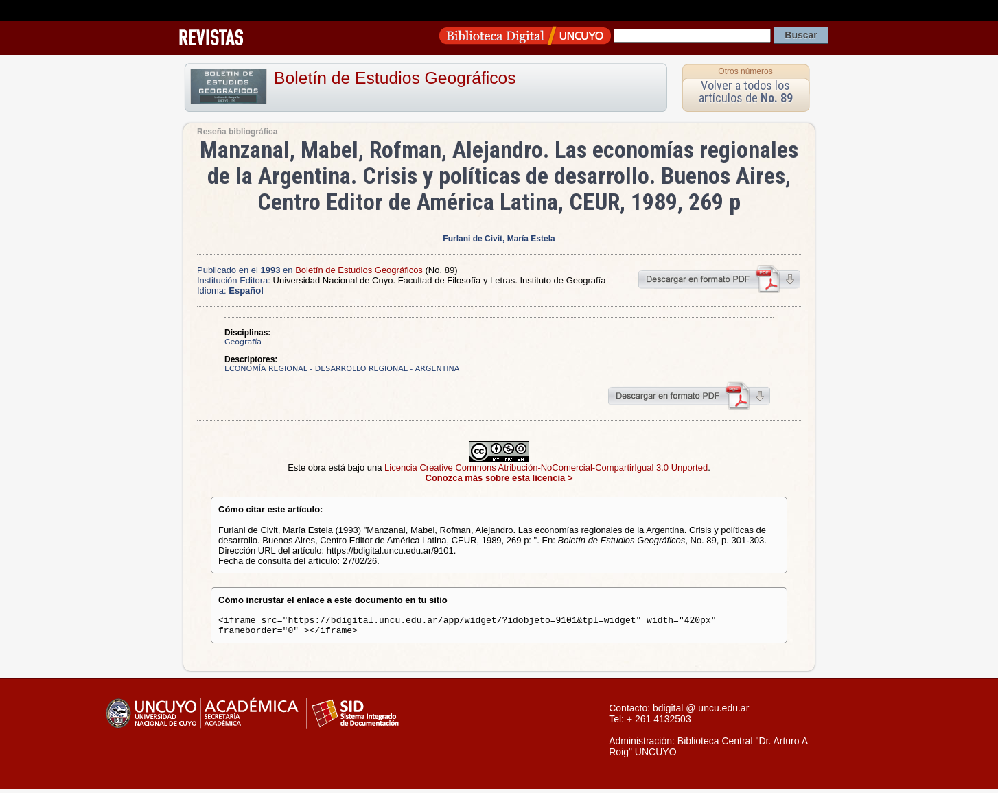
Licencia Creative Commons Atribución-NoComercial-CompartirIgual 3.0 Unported (546, 467)
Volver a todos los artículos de (746, 91)
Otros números (745, 71)
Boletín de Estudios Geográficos (395, 78)
